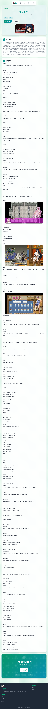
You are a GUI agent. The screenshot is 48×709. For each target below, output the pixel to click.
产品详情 (33, 687)
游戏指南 (33, 689)
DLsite (3, 698)
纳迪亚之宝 (3, 701)
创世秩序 (3, 703)
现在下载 (33, 690)
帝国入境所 (3, 696)
